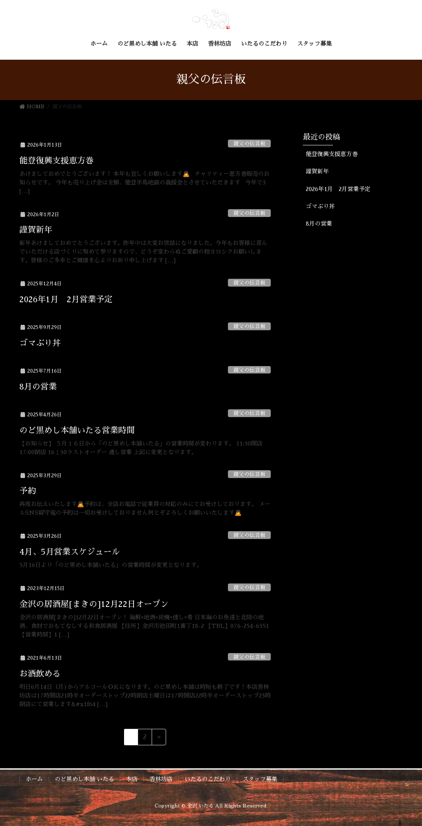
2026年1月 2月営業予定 (66, 299)
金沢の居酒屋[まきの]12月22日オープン (94, 604)
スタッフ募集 (260, 779)
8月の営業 (38, 387)
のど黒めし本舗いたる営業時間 (77, 430)
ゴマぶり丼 (40, 343)
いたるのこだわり (208, 779)
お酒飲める (40, 674)
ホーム (34, 779)
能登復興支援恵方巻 (56, 160)
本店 (132, 779)
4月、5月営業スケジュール (69, 552)
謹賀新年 (35, 230)
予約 (27, 491)
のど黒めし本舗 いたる (84, 779)
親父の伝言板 (249, 143)
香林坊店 (161, 779)
